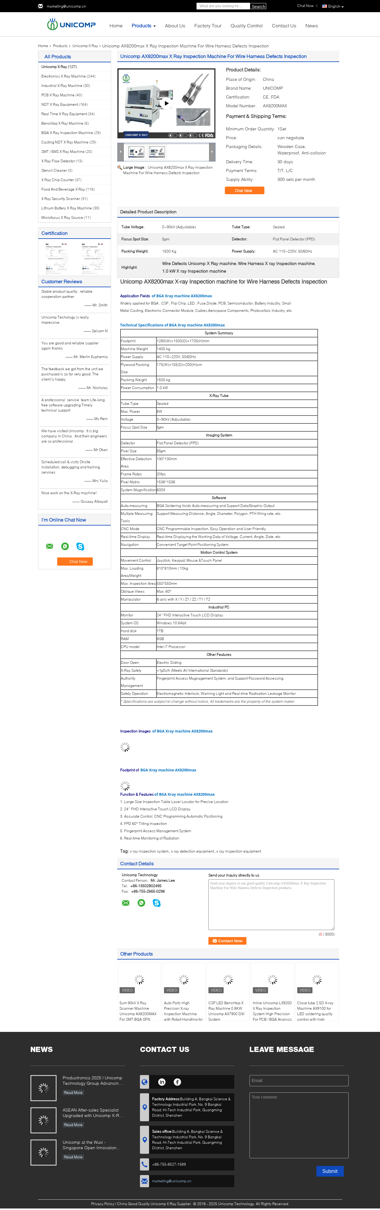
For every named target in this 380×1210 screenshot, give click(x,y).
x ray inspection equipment (238, 851)
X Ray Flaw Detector (58, 161)
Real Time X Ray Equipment (64, 114)
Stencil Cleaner (54, 170)
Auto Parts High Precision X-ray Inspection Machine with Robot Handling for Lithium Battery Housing (184, 1014)
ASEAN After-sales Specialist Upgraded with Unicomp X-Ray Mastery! (93, 1113)
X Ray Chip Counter (57, 180)
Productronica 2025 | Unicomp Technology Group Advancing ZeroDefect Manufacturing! (92, 1081)
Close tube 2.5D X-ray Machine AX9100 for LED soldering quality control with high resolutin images (315, 1014)
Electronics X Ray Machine (63, 76)
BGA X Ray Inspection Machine (67, 132)
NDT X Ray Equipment (59, 104)
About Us (175, 25)
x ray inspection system (149, 851)
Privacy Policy (102, 1203)
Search (258, 6)
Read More (73, 1092)
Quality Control (247, 25)
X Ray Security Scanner (60, 198)
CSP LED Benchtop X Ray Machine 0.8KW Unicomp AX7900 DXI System (226, 1011)
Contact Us (284, 25)
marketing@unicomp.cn (66, 6)
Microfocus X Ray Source (62, 217)
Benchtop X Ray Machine (62, 123)
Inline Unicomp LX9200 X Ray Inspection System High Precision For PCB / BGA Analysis (272, 1011)
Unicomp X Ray (85, 45)
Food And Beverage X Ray (63, 189)
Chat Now (247, 191)
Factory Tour (207, 25)
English (336, 6)
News (311, 25)
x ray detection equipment (192, 851)
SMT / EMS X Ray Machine (63, 151)
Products (141, 25)
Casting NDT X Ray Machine (65, 142)
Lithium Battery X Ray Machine (66, 208)
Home (116, 25)
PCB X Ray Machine (58, 95)
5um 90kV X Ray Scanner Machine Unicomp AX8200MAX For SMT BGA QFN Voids (138, 1014)
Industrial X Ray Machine (61, 85)
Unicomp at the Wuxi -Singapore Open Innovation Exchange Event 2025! (90, 1145)
